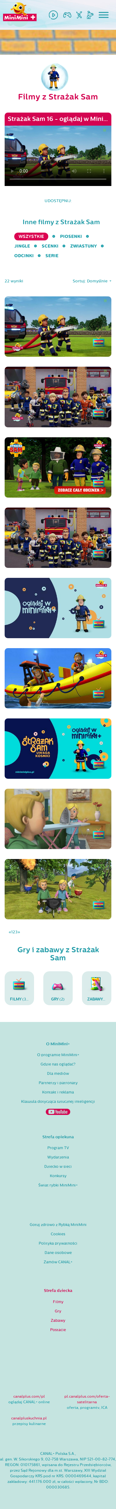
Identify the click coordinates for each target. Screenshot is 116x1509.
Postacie (58, 1330)
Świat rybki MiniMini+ (58, 1185)
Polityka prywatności (58, 1243)
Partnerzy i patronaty (58, 1083)
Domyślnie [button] (98, 281)
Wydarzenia (58, 1157)
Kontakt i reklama (58, 1092)
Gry (58, 1311)
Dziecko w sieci (58, 1166)
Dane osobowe (58, 1253)
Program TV (58, 1148)
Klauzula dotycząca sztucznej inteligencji (58, 1101)
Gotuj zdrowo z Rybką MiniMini (58, 1225)
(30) (20, 988)
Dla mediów (58, 1073)
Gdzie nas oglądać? (58, 1064)
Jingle (22, 246)
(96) (99, 988)
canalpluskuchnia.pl (29, 1418)
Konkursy (58, 1176)
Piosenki (71, 236)
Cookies (58, 1234)
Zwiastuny (83, 246)
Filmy (58, 1302)
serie (51, 256)
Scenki (50, 246)
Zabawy (58, 1320)
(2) (58, 988)
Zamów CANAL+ (58, 1262)
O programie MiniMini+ (58, 1055)
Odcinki (24, 256)
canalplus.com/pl (29, 1396)
